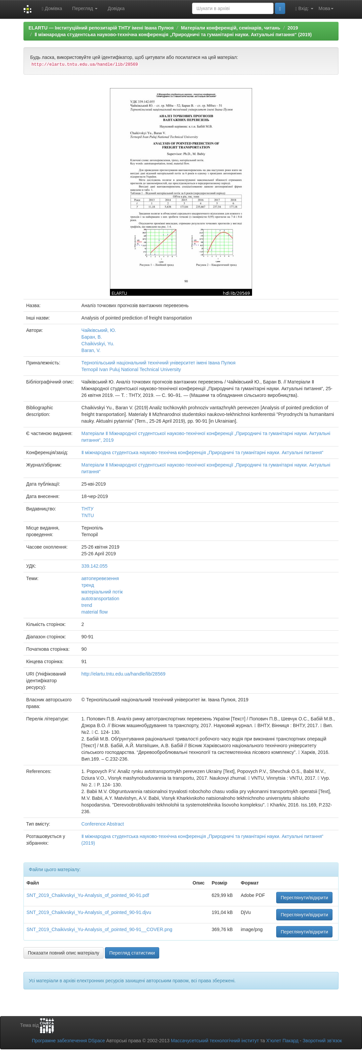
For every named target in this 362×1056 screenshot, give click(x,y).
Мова (326, 8)
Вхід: (304, 8)
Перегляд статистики (132, 953)
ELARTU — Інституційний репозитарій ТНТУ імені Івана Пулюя (101, 27)
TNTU (87, 515)
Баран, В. (91, 337)
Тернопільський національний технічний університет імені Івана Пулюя (158, 362)
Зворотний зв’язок (322, 1040)
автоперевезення (100, 578)
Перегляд (85, 8)
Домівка (52, 8)
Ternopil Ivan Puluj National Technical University (131, 369)
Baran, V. (91, 350)
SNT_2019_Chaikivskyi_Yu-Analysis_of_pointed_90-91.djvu (88, 912)
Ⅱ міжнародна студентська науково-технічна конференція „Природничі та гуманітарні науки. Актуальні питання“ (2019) (173, 34)
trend (86, 605)
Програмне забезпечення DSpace (68, 1040)
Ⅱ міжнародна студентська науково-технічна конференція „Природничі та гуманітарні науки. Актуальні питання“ (202, 452)
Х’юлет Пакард (282, 1040)
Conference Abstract (102, 824)
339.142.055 (94, 566)
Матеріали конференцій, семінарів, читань (230, 27)
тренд (87, 585)
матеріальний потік (102, 591)
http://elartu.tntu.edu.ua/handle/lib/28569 (123, 674)
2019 (293, 27)
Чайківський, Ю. (98, 330)
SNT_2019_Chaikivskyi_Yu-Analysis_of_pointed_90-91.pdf (87, 895)
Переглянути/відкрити (304, 897)
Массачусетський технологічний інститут (215, 1040)
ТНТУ (87, 508)
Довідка (116, 8)
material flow (94, 612)
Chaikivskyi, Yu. (97, 343)
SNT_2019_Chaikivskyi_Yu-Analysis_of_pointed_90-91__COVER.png (99, 929)
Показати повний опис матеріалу (63, 953)
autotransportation (100, 598)
